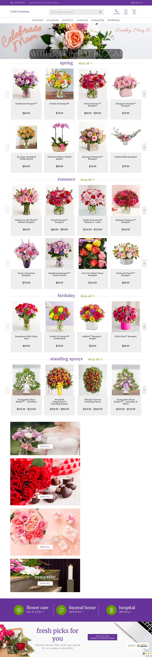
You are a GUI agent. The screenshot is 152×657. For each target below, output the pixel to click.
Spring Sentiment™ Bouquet (92, 158)
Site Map (137, 655)
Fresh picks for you (57, 551)
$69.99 (26, 345)
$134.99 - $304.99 (92, 409)
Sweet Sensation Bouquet (26, 274)
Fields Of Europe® (59, 103)
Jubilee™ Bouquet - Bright (93, 337)
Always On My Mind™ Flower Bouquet (26, 221)
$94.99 (26, 166)
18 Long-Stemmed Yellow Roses (26, 158)
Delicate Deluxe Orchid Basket (59, 158)
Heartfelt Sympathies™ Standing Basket (59, 401)
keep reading (84, 582)
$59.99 (92, 345)
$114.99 (26, 282)
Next (144, 94)
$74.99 (59, 113)
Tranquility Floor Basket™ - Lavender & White (125, 401)
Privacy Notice (108, 655)
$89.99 (59, 166)
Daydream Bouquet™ (26, 103)
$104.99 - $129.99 (92, 229)
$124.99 (92, 282)
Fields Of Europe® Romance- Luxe (92, 221)
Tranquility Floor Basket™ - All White (26, 400)
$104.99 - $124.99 (26, 409)
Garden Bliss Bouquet (126, 157)
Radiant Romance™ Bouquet (125, 221)
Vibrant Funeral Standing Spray (92, 400)
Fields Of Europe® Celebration (59, 337)
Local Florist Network (123, 655)
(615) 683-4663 (19, 3)
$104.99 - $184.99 (59, 409)
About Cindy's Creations (20, 577)
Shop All (84, 63)
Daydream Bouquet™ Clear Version (59, 274)
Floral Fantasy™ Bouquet (92, 104)
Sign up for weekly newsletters (102, 550)
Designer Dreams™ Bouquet (126, 104)
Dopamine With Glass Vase (26, 337)
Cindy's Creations (19, 11)
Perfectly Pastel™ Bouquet (126, 274)
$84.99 (26, 113)
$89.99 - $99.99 (92, 113)
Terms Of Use (96, 655)
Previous (7, 94)
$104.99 (126, 229)
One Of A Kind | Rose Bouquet (93, 274)
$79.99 (125, 166)
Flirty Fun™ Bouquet (126, 336)
